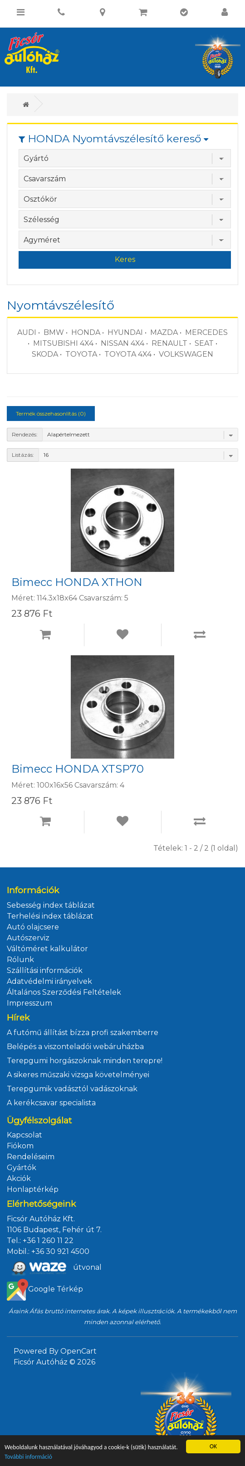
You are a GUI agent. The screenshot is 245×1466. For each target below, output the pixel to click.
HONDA (85, 332)
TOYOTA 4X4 (128, 354)
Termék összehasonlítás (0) (51, 413)
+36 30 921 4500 (60, 1251)
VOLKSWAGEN (186, 354)
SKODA (45, 354)
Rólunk (20, 959)
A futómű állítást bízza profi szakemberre (82, 1032)
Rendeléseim (30, 1156)
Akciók (19, 1178)
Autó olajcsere (33, 927)
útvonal (54, 1268)
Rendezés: (25, 434)
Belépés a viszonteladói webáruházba (75, 1046)
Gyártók (21, 1167)
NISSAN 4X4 (122, 343)
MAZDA (164, 332)
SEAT (204, 343)
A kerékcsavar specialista (51, 1102)
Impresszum (29, 1003)
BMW (54, 332)
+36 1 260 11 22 (48, 1240)
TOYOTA (81, 354)
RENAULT (169, 343)
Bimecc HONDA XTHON (76, 582)
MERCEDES (206, 332)
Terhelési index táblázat (50, 916)
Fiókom (20, 1146)
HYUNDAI (125, 332)
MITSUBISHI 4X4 (63, 343)
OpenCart (78, 1351)
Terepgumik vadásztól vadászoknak (72, 1088)
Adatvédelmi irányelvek (49, 981)
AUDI (26, 332)
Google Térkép (45, 1290)
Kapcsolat (24, 1135)
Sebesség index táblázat (51, 905)
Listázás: (23, 454)
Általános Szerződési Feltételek (64, 992)
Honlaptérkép (33, 1189)
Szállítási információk (45, 970)
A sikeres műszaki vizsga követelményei (78, 1074)
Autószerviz (28, 938)
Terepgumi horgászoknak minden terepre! (84, 1060)
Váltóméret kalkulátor (47, 948)
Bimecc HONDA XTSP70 (77, 769)
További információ (28, 1457)
